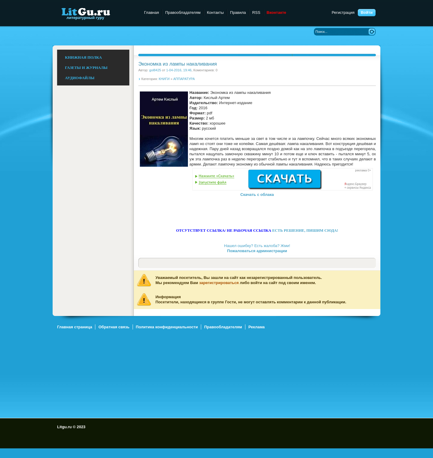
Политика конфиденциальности (167, 327)
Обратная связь (113, 327)
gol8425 (155, 70)
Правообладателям (182, 12)
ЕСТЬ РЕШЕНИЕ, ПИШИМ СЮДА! (305, 230)
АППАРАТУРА (184, 79)
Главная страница (74, 327)
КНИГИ (164, 79)
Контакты (215, 12)
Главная (151, 12)
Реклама (256, 327)
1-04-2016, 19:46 (179, 70)
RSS (256, 12)
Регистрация (343, 12)
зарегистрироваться (219, 282)
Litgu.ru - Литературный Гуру (97, 13)
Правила (238, 12)
